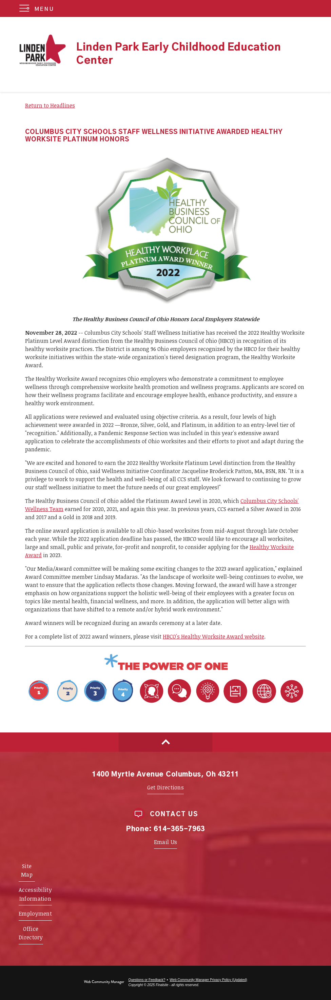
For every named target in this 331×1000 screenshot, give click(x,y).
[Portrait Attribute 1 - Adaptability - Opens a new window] (221, 703)
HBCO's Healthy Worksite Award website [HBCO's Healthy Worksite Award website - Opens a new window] (213, 636)
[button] (38, 8)
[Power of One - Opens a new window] (165, 669)
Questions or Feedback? (146, 980)
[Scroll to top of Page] (165, 742)
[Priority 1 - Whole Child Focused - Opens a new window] (81, 703)
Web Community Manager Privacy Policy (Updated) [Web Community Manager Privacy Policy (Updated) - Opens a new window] (208, 980)
